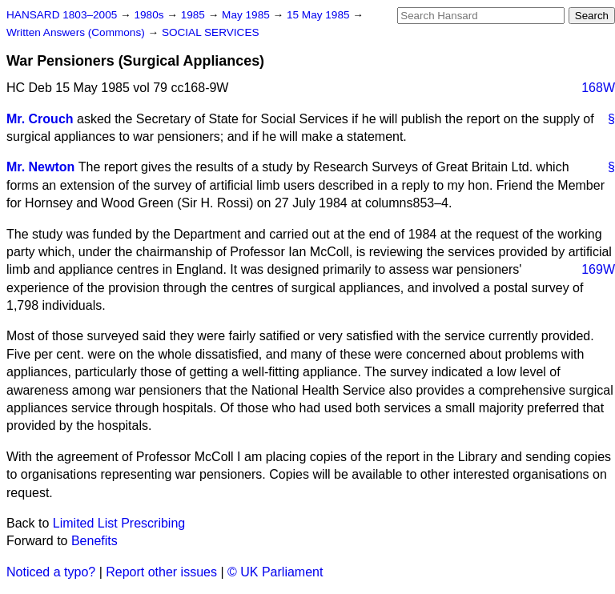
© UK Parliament (275, 572)
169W (598, 269)
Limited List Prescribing (119, 523)
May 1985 (247, 15)
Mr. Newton (40, 167)
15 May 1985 (319, 15)
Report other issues (161, 572)
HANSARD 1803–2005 (61, 15)
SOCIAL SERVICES (210, 32)
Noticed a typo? (50, 572)
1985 (194, 15)
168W (598, 87)
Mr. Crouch (40, 119)
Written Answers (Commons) (77, 32)
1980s (150, 15)
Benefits (94, 541)
